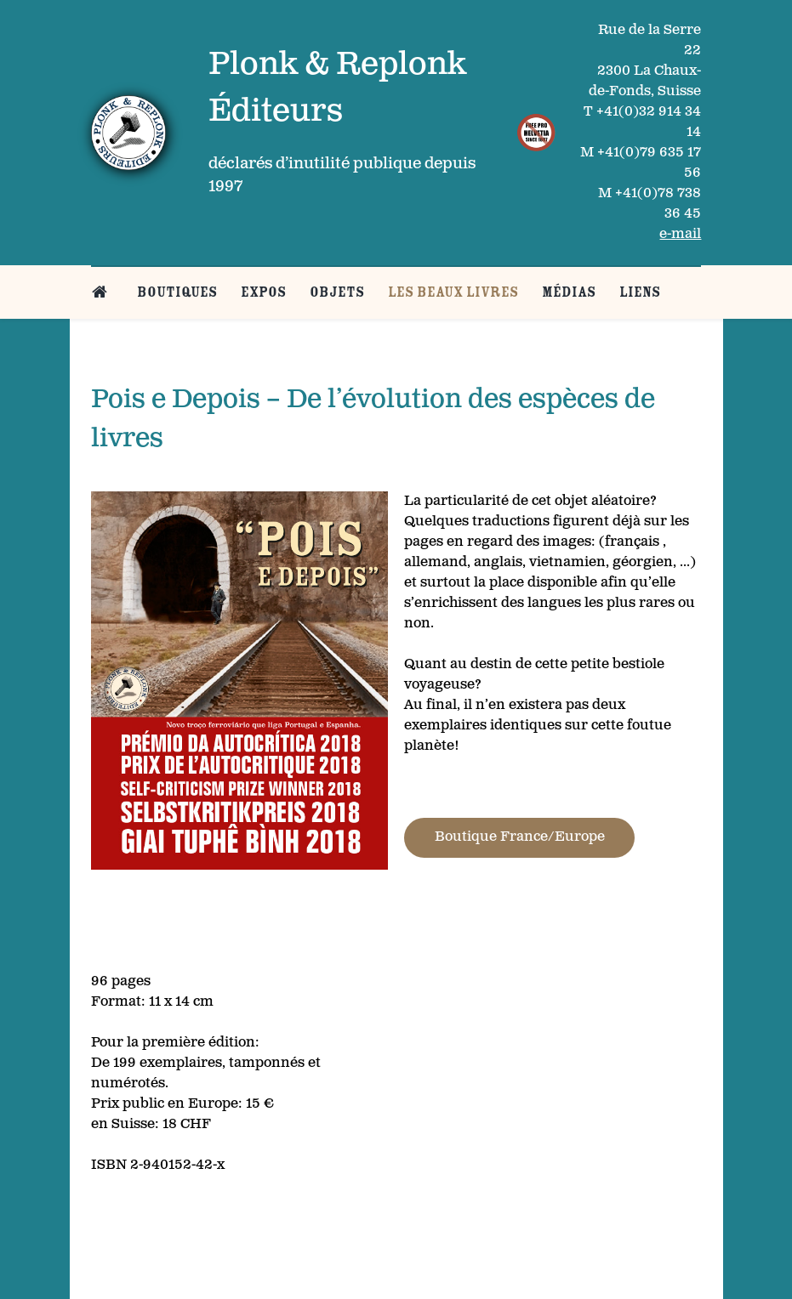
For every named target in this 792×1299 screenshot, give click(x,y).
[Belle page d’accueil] (102, 292)
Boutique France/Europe (520, 837)
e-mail (680, 234)
